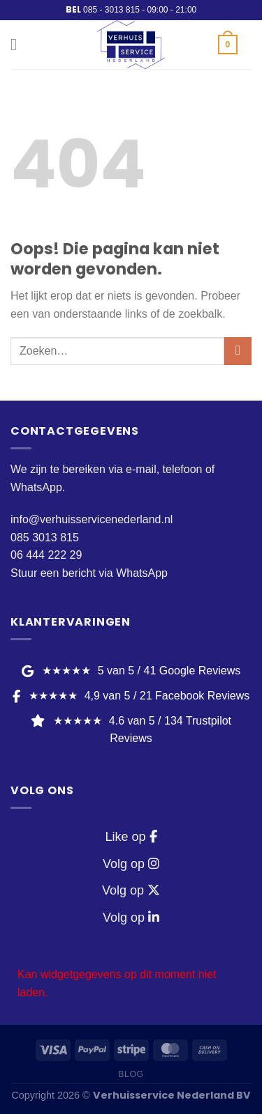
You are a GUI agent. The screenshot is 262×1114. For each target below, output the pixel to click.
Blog (130, 1074)
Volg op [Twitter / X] (131, 890)
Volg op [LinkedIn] (131, 918)
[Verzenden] (238, 350)
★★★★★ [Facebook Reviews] (131, 696)
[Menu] (18, 44)
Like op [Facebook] (131, 837)
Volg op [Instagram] (131, 864)
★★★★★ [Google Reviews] (131, 670)
